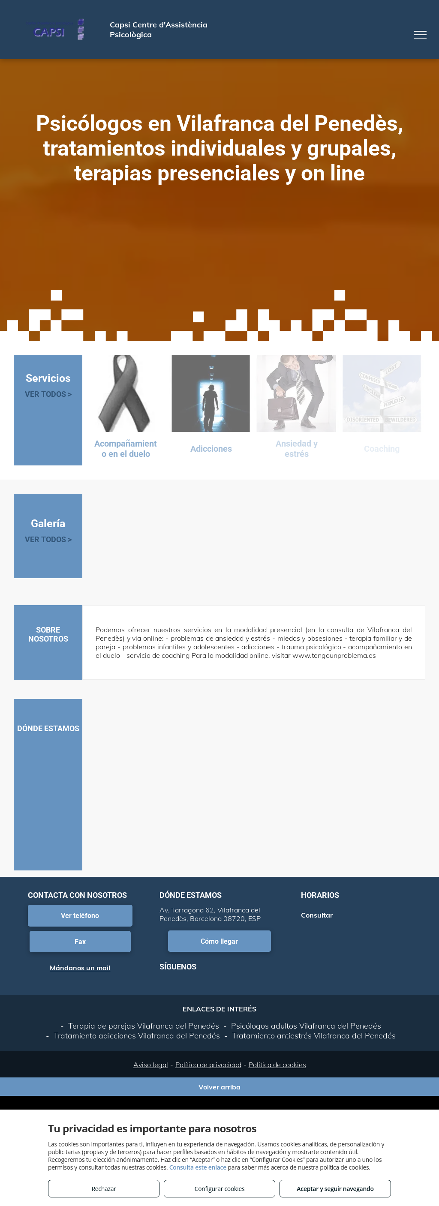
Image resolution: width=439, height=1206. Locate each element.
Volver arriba (219, 1087)
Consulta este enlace (197, 1167)
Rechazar (103, 1189)
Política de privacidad (208, 1064)
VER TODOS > (48, 394)
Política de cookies (277, 1064)
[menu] (420, 35)
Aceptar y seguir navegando (335, 1189)
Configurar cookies (220, 1189)
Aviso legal (150, 1064)
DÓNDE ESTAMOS (48, 728)
